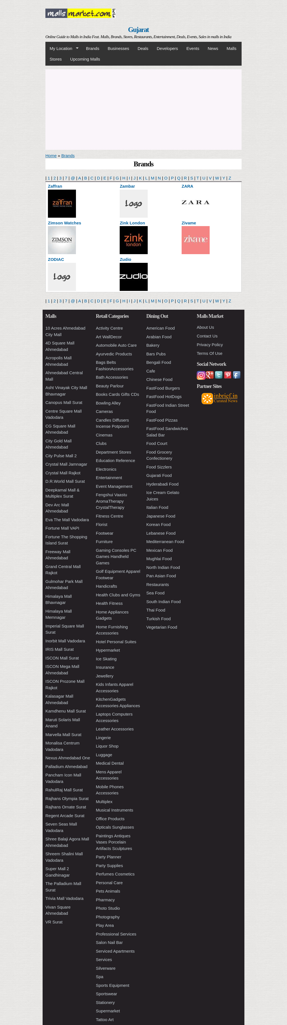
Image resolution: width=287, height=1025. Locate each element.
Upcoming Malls (85, 59)
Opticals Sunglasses (115, 827)
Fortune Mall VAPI (62, 528)
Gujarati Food (159, 475)
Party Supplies (109, 865)
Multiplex (104, 801)
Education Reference (115, 460)
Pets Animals (108, 891)
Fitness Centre (109, 516)
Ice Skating (106, 658)
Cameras (104, 411)
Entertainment (109, 477)
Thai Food (155, 610)
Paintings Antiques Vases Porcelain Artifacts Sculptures (114, 842)
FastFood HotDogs (164, 396)
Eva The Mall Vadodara (67, 519)
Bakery (152, 345)
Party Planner (108, 856)
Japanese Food (160, 516)
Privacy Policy (210, 344)
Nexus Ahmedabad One (67, 757)
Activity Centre (109, 328)
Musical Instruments (114, 810)
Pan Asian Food (161, 575)
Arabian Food (159, 336)
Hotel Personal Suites (116, 641)
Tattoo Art (105, 1019)
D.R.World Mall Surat (65, 481)
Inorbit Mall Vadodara (65, 640)
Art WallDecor (109, 336)
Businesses (118, 48)
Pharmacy (105, 899)
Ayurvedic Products (114, 353)
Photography (108, 916)
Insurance (105, 667)
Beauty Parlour (110, 385)
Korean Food (158, 524)
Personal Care (109, 882)
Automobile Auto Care (116, 345)
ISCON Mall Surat (62, 658)
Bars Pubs (156, 353)
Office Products (110, 818)
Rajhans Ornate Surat (65, 807)
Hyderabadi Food (162, 484)
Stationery (105, 1002)
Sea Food (155, 592)
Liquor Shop (107, 746)
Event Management (114, 486)
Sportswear (106, 993)
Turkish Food (158, 618)
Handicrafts (106, 586)
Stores (56, 59)
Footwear (105, 533)
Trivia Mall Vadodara (64, 898)
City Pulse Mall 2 (61, 455)
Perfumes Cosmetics (115, 874)
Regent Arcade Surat (64, 815)
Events (192, 48)
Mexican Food (159, 550)
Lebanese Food (160, 533)
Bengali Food (158, 362)
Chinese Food (159, 379)
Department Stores (113, 452)
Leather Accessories (115, 729)
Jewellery (105, 676)
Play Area (105, 925)
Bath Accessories (112, 377)
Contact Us (207, 336)
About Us (205, 327)
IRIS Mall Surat (59, 649)
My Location (61, 48)
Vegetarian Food (161, 627)
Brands (92, 48)
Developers (167, 48)
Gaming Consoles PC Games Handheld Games (116, 556)
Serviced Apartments (115, 951)
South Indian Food (163, 601)
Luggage (104, 754)
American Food (160, 328)
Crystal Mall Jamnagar (66, 464)
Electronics (106, 469)
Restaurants (157, 584)
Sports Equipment (112, 985)
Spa (99, 976)
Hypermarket (108, 650)
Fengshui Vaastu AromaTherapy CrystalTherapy (111, 501)
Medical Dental (110, 763)
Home (51, 155)
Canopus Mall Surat (63, 402)
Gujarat (138, 29)
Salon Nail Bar (109, 942)
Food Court (156, 443)
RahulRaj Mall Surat (64, 789)
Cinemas (104, 435)
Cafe (150, 371)
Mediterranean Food (165, 541)
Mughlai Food (159, 558)
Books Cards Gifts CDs (117, 394)
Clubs (101, 443)
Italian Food (157, 507)
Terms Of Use (210, 353)
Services (104, 959)
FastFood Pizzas (162, 420)
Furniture (104, 541)
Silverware (105, 968)
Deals (143, 48)
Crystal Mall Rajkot (62, 472)
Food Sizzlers (159, 467)
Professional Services (116, 934)
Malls (231, 48)
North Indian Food (163, 567)
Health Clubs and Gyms (118, 594)
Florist (101, 524)
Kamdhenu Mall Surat (65, 711)
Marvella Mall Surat (63, 734)
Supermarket (108, 1010)
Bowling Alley (108, 403)
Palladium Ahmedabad (66, 766)
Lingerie (103, 737)
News (213, 48)
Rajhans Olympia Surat (67, 798)
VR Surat (54, 922)
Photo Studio (108, 908)
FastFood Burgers (163, 388)
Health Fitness (109, 603)
